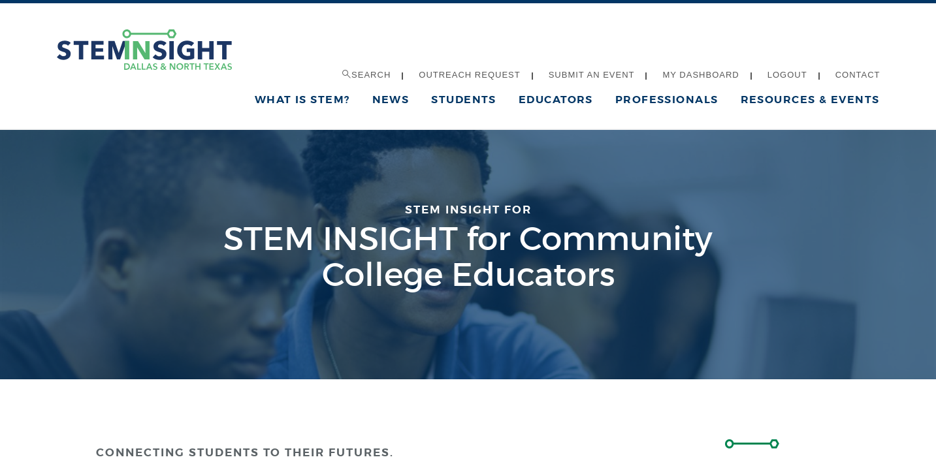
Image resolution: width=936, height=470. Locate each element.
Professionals (666, 99)
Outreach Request (469, 75)
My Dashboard (700, 75)
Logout (787, 75)
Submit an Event (592, 75)
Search (366, 75)
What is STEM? (302, 99)
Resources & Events (810, 99)
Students (463, 99)
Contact (857, 75)
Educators (556, 99)
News (391, 99)
